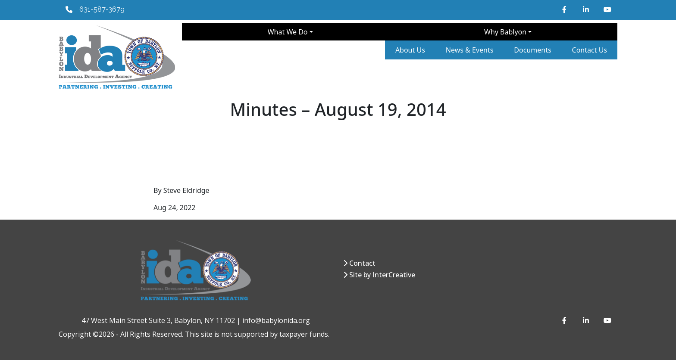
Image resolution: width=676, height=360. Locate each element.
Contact (362, 263)
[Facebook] (565, 9)
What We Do (288, 32)
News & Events (470, 50)
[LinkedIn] (586, 9)
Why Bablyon (505, 32)
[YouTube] (607, 9)
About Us (410, 50)
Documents (532, 50)
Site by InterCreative (382, 274)
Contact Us (589, 50)
